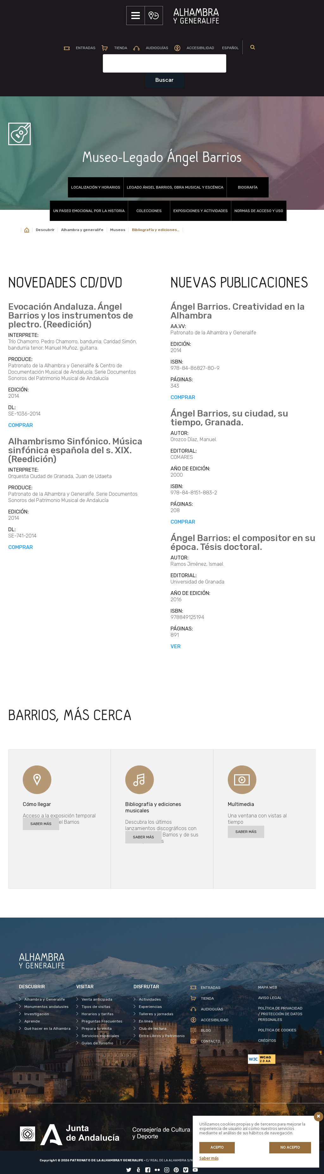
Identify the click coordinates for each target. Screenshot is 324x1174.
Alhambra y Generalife (44, 999)
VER (176, 646)
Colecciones (149, 211)
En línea (146, 1021)
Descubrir (45, 230)
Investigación (36, 1014)
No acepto (290, 1148)
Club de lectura (152, 1028)
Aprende (32, 1021)
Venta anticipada (97, 999)
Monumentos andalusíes (46, 1006)
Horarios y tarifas (98, 1014)
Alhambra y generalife (82, 230)
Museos (117, 230)
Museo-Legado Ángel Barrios (162, 157)
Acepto (217, 1148)
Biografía (248, 187)
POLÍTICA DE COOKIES (277, 1030)
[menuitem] (232, 48)
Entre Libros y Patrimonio (162, 1036)
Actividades (150, 999)
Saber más (208, 1158)
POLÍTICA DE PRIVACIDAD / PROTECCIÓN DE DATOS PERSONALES (280, 1014)
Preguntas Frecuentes (102, 1021)
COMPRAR (20, 425)
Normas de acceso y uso (258, 211)
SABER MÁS (41, 824)
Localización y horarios (95, 187)
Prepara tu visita (97, 1028)
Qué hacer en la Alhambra (47, 1028)
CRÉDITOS (267, 1040)
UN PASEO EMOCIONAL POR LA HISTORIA (89, 211)
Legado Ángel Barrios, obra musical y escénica (175, 187)
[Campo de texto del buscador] (164, 63)
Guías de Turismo (97, 1043)
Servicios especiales (100, 1036)
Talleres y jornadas (156, 1014)
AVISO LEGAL (270, 998)
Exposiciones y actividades (200, 211)
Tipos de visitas (96, 1006)
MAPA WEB (267, 987)
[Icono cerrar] (318, 1116)
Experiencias (150, 1006)
